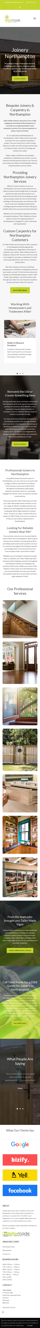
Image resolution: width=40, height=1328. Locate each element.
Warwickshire (7, 1250)
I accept (30, 1325)
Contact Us (6, 1254)
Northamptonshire (9, 1247)
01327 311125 (10, 1307)
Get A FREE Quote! (20, 290)
